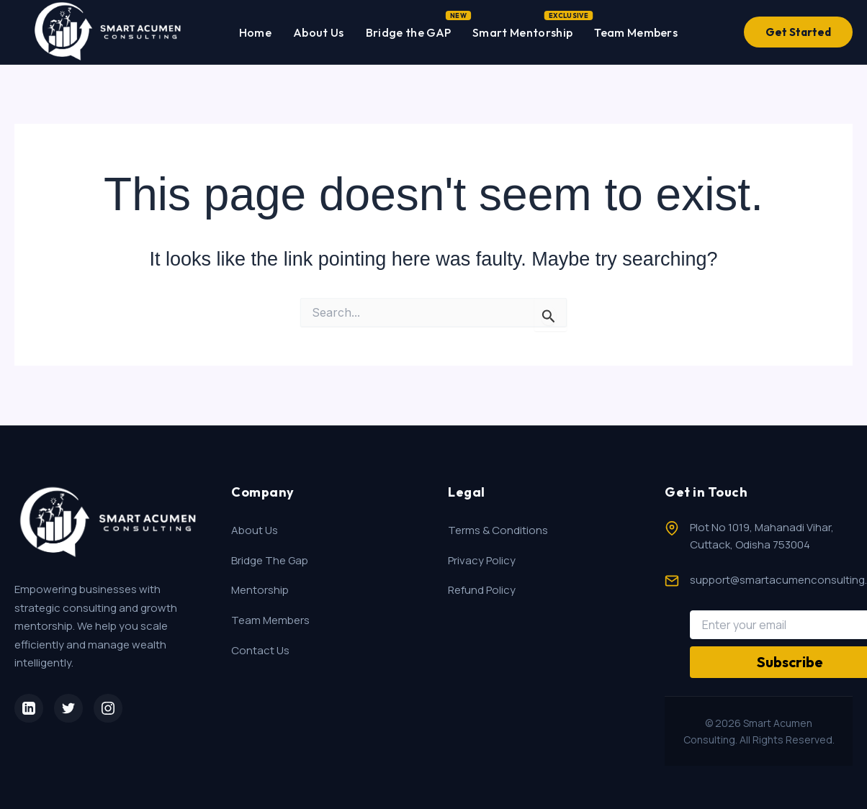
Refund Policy (482, 589)
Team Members (636, 32)
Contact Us (260, 650)
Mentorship (260, 589)
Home (255, 32)
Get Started (798, 32)
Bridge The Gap (269, 560)
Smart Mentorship (522, 29)
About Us (318, 32)
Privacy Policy (482, 560)
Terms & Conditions (498, 530)
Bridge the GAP (408, 29)
